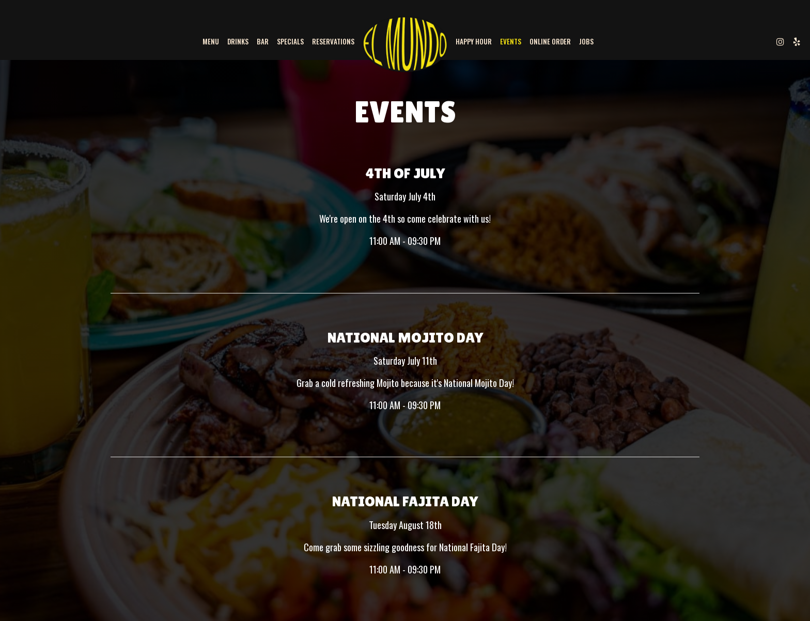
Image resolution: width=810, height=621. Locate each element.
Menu (210, 41)
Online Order (550, 41)
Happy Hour (474, 41)
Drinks (237, 41)
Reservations (333, 41)
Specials (290, 41)
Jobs (586, 41)
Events (510, 41)
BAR (263, 41)
